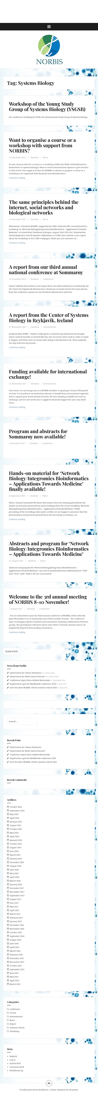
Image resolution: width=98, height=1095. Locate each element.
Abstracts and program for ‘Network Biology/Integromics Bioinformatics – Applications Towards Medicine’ (49, 548)
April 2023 (14, 818)
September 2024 (17, 810)
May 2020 (14, 832)
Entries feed (15, 1063)
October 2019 (16, 843)
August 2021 (15, 825)
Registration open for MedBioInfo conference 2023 (33, 684)
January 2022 (16, 821)
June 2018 (14, 869)
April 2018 (14, 877)
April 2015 (14, 980)
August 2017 (15, 899)
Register (13, 1056)
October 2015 (16, 965)
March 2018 (15, 880)
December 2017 (17, 888)
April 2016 (14, 947)
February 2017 (16, 917)
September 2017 (17, 895)
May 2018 (14, 873)
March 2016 (15, 951)
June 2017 (14, 903)
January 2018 (16, 884)
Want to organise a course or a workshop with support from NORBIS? (42, 145)
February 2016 (16, 954)
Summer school (17, 1027)
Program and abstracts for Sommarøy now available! (38, 434)
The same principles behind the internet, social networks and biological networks (43, 207)
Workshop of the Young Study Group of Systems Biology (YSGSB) (47, 106)
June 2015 (14, 973)
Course (13, 1012)
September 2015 (17, 969)
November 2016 (17, 928)
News (45, 157)
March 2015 (15, 984)
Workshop (14, 1031)
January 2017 (16, 921)
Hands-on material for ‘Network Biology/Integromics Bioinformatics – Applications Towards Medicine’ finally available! (49, 481)
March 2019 (15, 855)
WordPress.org (16, 1070)
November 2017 (17, 891)
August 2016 (15, 939)
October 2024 (16, 807)
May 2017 (14, 906)
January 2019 (16, 858)
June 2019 (14, 851)
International (49, 327)
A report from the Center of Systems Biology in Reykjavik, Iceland (48, 317)
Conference (48, 279)
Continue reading (21, 178)
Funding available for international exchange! (48, 374)
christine (34, 157)
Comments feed (17, 1067)
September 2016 (17, 936)
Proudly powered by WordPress (34, 1090)
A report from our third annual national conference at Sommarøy (46, 269)
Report (13, 1024)
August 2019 (15, 847)
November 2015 (17, 962)
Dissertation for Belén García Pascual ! (27, 676)
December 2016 (17, 925)
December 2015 (17, 958)
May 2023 (14, 814)
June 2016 (14, 943)
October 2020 (16, 829)
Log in (12, 1059)
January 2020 (16, 840)
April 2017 (14, 910)
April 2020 (14, 836)
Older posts (11, 651)
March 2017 (15, 914)
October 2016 (16, 932)
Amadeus (61, 1090)
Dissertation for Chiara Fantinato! (25, 672)
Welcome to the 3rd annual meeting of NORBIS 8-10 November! (48, 599)
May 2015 (14, 976)
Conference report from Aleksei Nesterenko (30, 680)
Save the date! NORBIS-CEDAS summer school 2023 (33, 687)
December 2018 (17, 862)
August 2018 (15, 866)
